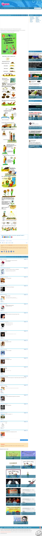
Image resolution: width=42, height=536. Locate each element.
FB (15, 0)
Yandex (21, 0)
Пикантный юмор (32, 18)
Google (17, 0)
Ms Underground (2, 358)
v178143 (1, 421)
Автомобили (37, 19)
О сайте (1, 527)
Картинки (31, 19)
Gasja (1, 294)
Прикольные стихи (38, 20)
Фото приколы (32, 16)
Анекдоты (37, 17)
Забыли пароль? (4, 0)
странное (10, 240)
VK (14, 0)
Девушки (37, 18)
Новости (31, 20)
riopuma (1, 395)
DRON (1, 259)
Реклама (36, 0)
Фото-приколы (3, 240)
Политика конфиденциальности (8, 527)
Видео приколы (38, 16)
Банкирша (1, 376)
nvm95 (1, 349)
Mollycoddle (1, 321)
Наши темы (37, 21)
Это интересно (32, 17)
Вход (1, 0)
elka (7, 242)
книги (7, 240)
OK (16, 0)
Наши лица (31, 21)
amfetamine (1, 340)
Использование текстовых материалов (5, 531)
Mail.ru (19, 0)
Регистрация (7, 0)
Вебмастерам (25, 527)
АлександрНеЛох (2, 430)
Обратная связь (39, 0)
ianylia (1, 385)
